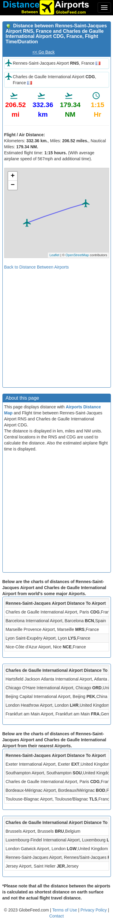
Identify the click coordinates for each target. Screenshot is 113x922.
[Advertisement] (56, 326)
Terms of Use (65, 910)
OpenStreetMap (77, 255)
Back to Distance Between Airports (36, 267)
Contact (56, 916)
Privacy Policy (94, 910)
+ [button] (12, 176)
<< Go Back (43, 52)
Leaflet (54, 255)
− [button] (12, 185)
